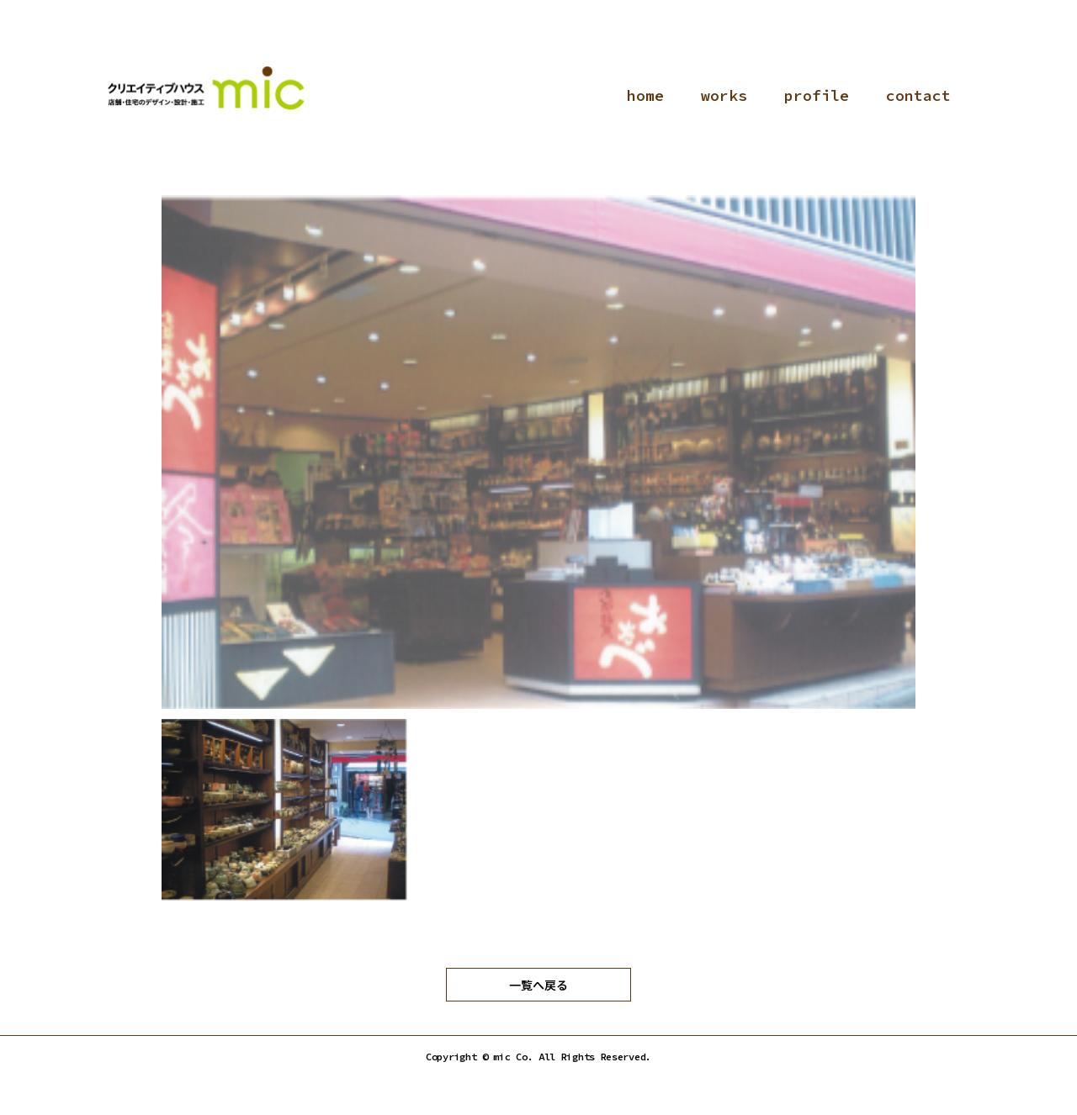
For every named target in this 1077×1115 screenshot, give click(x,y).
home (645, 95)
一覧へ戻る (538, 984)
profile (816, 95)
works (724, 95)
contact (918, 95)
